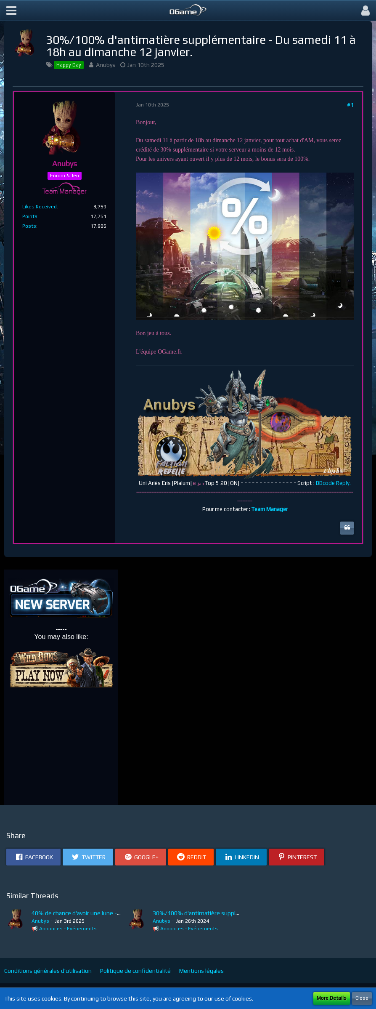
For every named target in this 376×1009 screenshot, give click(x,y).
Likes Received (39, 207)
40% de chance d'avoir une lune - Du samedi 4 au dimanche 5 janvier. (120, 913)
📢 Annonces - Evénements (64, 929)
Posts (29, 226)
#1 (350, 104)
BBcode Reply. (333, 483)
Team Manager (270, 509)
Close (361, 998)
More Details (332, 998)
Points (29, 216)
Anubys (105, 64)
